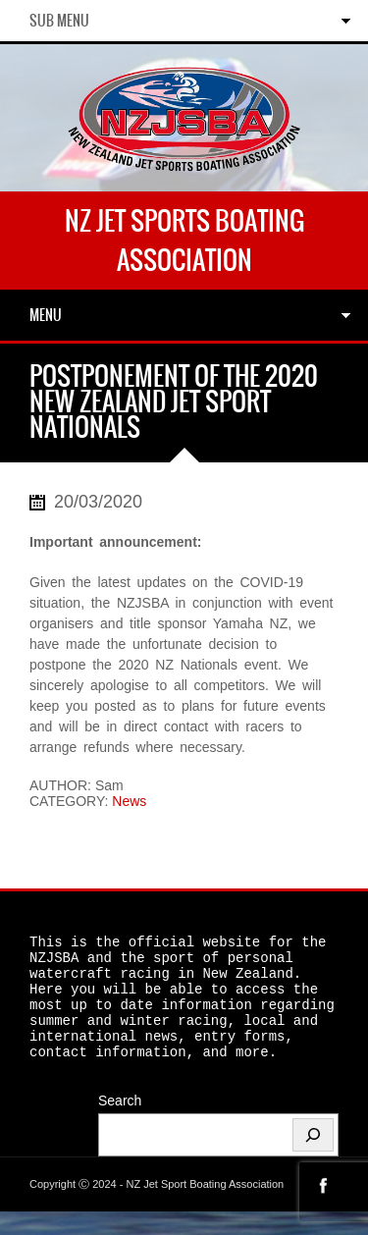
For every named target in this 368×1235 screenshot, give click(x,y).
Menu (45, 315)
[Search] (313, 1158)
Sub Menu (59, 20)
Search (119, 1124)
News (129, 801)
